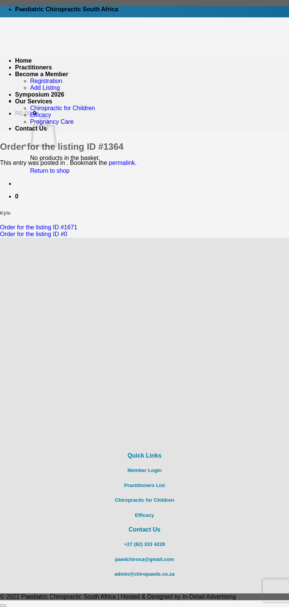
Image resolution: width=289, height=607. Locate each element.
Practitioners (33, 67)
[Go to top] (3, 605)
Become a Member (41, 74)
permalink (122, 163)
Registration (46, 81)
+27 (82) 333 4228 (144, 544)
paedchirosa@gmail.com (144, 559)
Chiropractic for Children (62, 108)
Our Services (33, 101)
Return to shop (50, 171)
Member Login (145, 470)
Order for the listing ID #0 (33, 234)
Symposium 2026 (39, 94)
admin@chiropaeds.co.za (144, 574)
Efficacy (40, 115)
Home (23, 60)
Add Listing (45, 88)
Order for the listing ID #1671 (38, 227)
